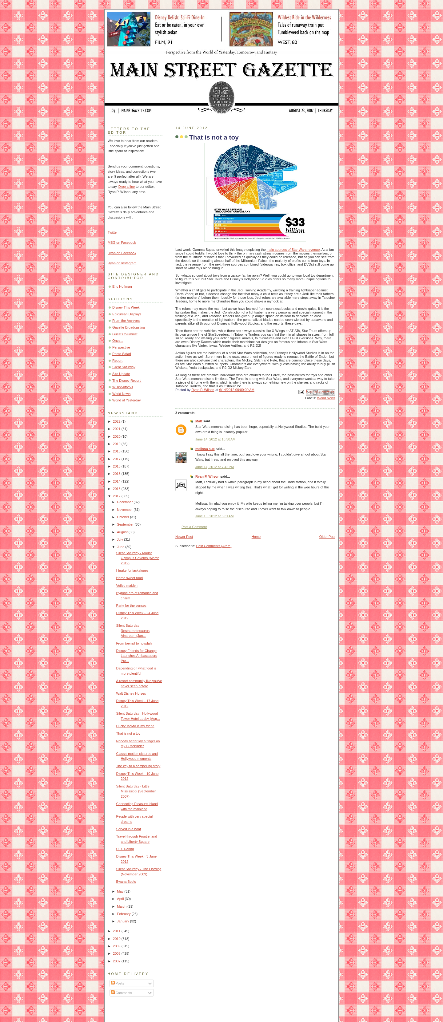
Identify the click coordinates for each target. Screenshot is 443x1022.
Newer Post (184, 537)
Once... (117, 340)
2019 (117, 444)
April (121, 899)
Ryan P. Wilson (207, 476)
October (123, 517)
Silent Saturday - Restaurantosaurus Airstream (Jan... (133, 630)
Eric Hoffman (122, 286)
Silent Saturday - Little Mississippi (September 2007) (136, 791)
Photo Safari (121, 354)
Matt (198, 421)
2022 (117, 421)
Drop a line (126, 186)
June (121, 547)
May (120, 891)
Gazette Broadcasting (128, 327)
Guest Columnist (125, 334)
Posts (117, 983)
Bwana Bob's (126, 881)
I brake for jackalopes (132, 570)
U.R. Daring (125, 849)
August (122, 532)
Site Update (121, 374)
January (123, 921)
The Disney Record (127, 380)
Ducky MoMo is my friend (135, 726)
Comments (121, 993)
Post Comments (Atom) (214, 546)
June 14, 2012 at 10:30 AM (215, 439)
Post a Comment (194, 527)
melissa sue (205, 449)
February (124, 914)
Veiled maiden (127, 585)
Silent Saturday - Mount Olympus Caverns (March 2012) (137, 558)
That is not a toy (128, 733)
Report (117, 360)
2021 (117, 429)
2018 (117, 451)
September (125, 524)
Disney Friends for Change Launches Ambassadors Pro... (136, 656)
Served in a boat (128, 829)
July (120, 539)
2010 (117, 939)
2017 (117, 459)
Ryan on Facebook (122, 253)
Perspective (121, 347)
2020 (117, 436)
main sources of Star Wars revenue (293, 249)
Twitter (113, 232)
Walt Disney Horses (131, 693)
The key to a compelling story (138, 766)
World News (326, 398)
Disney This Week (126, 307)
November (125, 509)
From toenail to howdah (134, 643)
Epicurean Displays (127, 314)
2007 (117, 961)
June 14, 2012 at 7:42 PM (214, 467)
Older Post (327, 537)
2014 (117, 481)
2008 (117, 953)
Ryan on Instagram (122, 263)
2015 (117, 473)
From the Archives (126, 320)
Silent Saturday (123, 367)
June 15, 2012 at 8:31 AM (214, 516)
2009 (117, 946)
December (125, 502)
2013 (117, 489)
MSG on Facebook (122, 242)
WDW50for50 (122, 387)
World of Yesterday (126, 400)
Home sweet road (129, 578)
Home (256, 537)
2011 (117, 931)
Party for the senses (131, 605)
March (122, 906)
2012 (117, 496)
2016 (117, 466)
